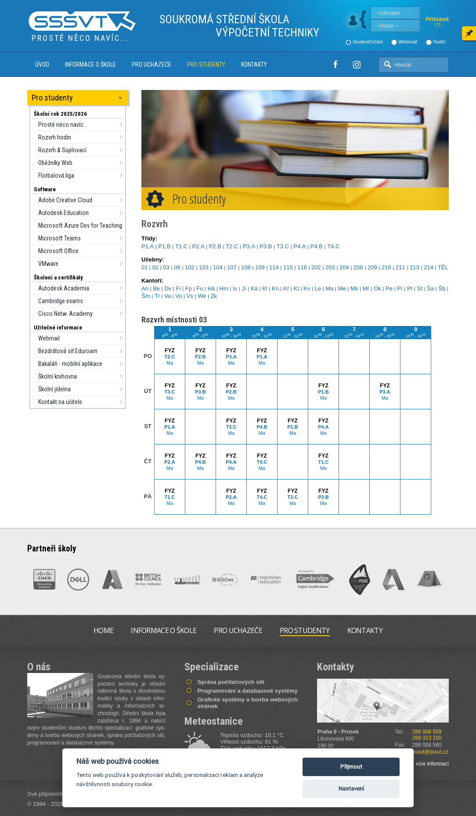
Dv (167, 288)
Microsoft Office (58, 250)
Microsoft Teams (59, 238)
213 (414, 267)
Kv (306, 288)
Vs (190, 296)
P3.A (249, 246)
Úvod (42, 64)
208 (358, 267)
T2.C (232, 246)
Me (342, 288)
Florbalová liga (56, 175)
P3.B (266, 246)
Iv (235, 288)
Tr (157, 296)
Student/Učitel (367, 41)
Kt (296, 288)
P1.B (164, 246)
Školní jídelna (54, 389)
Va (167, 296)
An (144, 288)
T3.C (283, 246)
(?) (437, 24)
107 (232, 267)
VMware (48, 263)
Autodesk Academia (63, 288)
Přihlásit (437, 19)
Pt (409, 288)
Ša (430, 288)
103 (204, 267)
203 (330, 267)
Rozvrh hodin (54, 137)
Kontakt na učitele (60, 401)
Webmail (407, 41)
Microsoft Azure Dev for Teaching (80, 225)
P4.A (299, 246)
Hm (224, 288)
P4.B (316, 246)
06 (177, 267)
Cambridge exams (60, 300)
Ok (377, 288)
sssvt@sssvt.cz (430, 752)
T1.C (181, 246)
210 (386, 267)
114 (274, 267)
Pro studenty (206, 64)
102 (190, 267)
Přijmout (351, 766)
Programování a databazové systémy (248, 690)
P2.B (215, 246)
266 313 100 (427, 738)
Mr (366, 288)
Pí (399, 288)
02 (155, 267)
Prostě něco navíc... (62, 124)
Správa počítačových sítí (231, 682)
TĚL (443, 267)
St (419, 288)
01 (144, 267)
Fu (199, 288)
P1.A (147, 246)
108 (246, 267)
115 (288, 267)
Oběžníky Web (55, 162)
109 (260, 267)
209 (372, 267)
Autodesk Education (63, 212)
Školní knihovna (57, 376)
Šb (441, 288)
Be (156, 288)
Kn (275, 288)
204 (344, 267)
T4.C (333, 246)
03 (166, 267)
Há (211, 288)
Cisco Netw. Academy (65, 313)
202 (316, 267)
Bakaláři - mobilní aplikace (70, 363)
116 (302, 267)
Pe (389, 288)
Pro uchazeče (151, 64)
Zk (214, 296)
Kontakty (254, 64)
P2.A (198, 246)
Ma (329, 288)
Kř (286, 288)
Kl (264, 288)
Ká (254, 288)
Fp (188, 288)
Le (318, 288)
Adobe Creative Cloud (65, 200)
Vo (178, 296)
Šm (145, 296)
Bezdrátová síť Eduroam (67, 350)
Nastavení (351, 788)
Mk (354, 288)
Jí (244, 288)
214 (428, 267)
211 (400, 267)
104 (218, 267)
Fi (178, 288)
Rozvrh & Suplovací (62, 150)
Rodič (439, 41)
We (202, 296)
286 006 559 (427, 732)
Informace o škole (90, 64)
